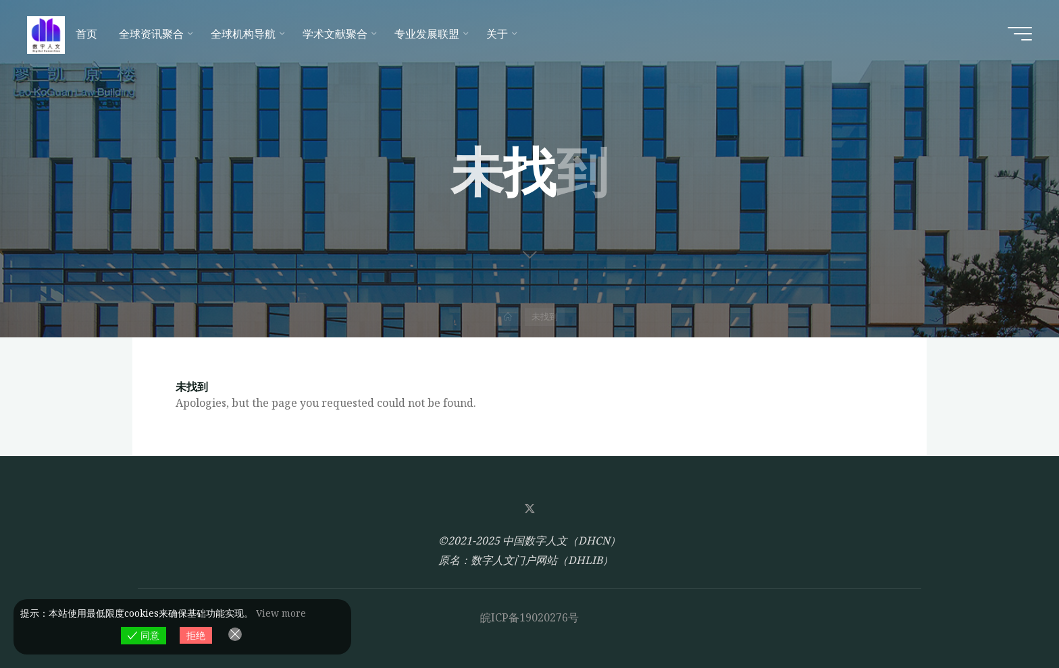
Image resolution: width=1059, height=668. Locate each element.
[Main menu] (1020, 33)
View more (281, 613)
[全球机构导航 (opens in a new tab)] (246, 34)
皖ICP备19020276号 (529, 617)
